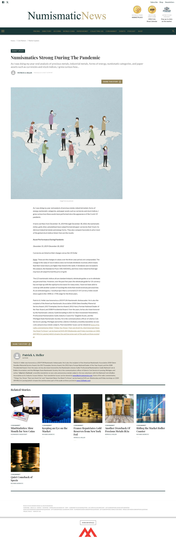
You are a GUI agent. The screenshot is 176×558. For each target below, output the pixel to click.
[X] (7, 2)
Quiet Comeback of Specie (21, 479)
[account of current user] (3, 31)
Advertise (45, 507)
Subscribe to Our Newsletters (78, 507)
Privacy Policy (27, 511)
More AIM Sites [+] (88, 523)
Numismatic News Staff (19, 434)
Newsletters (169, 2)
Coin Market (111, 31)
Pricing (36, 31)
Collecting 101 (96, 31)
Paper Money (82, 31)
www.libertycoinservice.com (82, 375)
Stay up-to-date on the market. (166, 20)
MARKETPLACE (137, 17)
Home (13, 41)
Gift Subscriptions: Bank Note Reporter (117, 507)
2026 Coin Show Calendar (152, 20)
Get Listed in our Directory (96, 507)
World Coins (68, 31)
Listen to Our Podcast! (166, 15)
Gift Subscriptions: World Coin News (111, 509)
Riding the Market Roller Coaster (150, 430)
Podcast (131, 31)
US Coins (57, 31)
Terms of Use (37, 511)
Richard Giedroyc (48, 434)
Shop (161, 2)
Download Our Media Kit (56, 507)
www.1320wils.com (83, 380)
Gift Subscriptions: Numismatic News (62, 509)
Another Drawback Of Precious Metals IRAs (117, 430)
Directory (46, 31)
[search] (173, 31)
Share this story (111, 82)
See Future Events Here (152, 15)
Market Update (34, 41)
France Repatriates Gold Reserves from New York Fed (87, 431)
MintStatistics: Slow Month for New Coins (23, 430)
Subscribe (154, 2)
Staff (66, 507)
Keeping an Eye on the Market (54, 430)
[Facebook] (3, 2)
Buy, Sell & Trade (137, 15)
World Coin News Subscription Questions (135, 509)
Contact (39, 507)
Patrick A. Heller (25, 73)
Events (122, 31)
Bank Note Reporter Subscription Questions (36, 509)
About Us (33, 507)
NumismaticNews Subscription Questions (86, 509)
